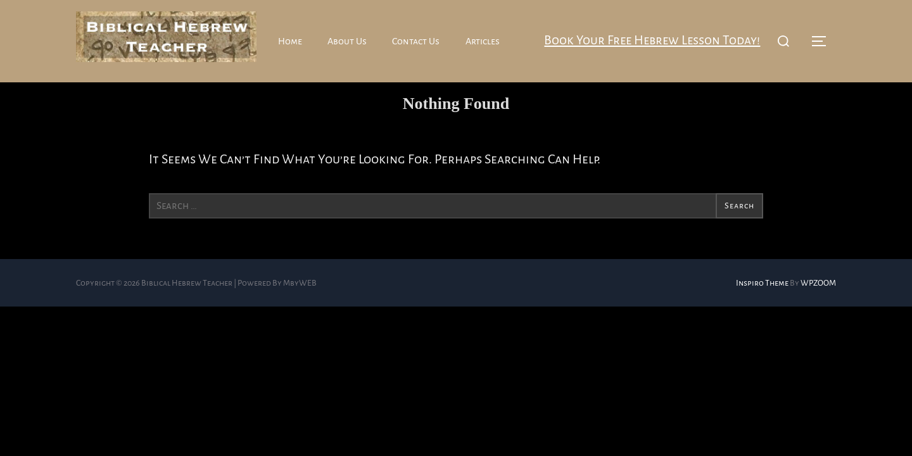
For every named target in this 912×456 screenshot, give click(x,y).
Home (290, 41)
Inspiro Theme (762, 305)
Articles (484, 41)
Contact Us (417, 41)
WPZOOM (818, 305)
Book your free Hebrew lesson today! (649, 41)
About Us (348, 41)
